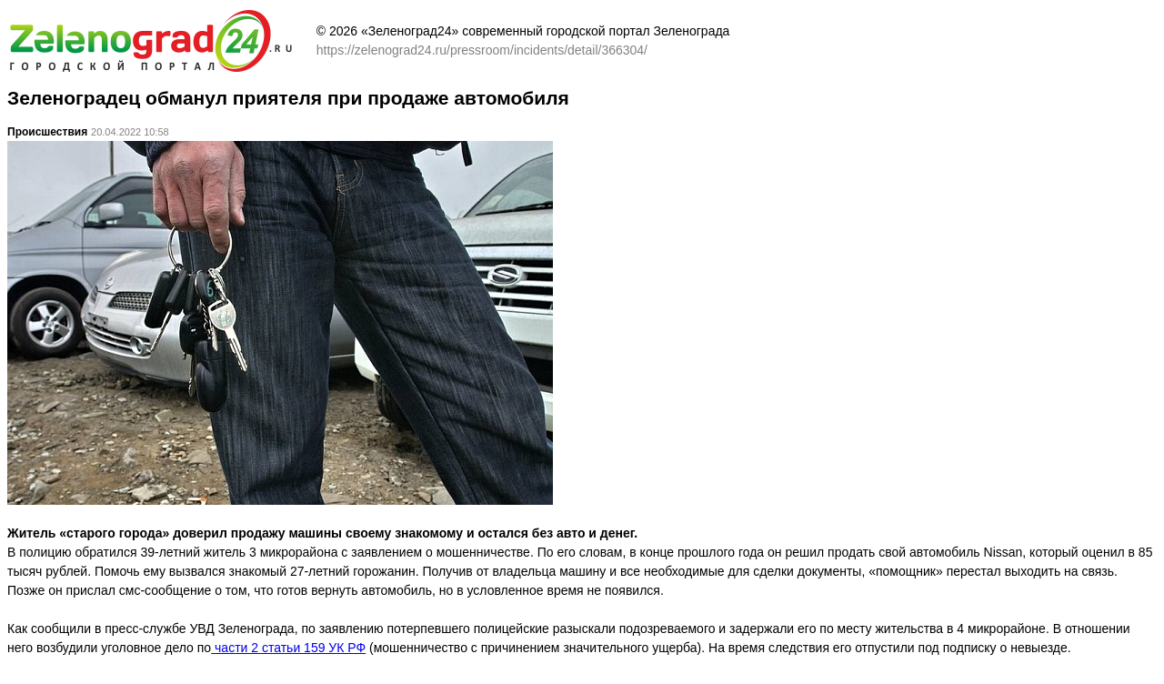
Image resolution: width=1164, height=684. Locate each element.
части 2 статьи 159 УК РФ (288, 647)
